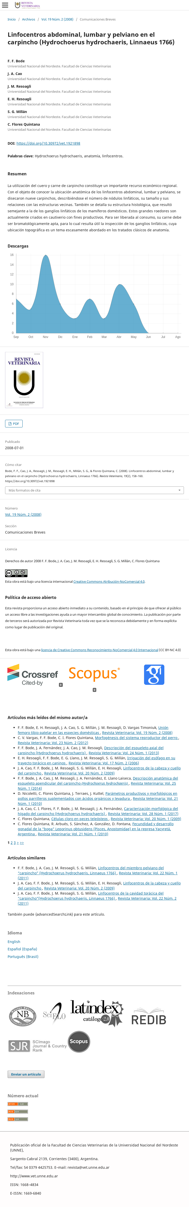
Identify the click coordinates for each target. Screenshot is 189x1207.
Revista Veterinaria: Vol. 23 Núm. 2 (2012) (53, 742)
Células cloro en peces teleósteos (80, 818)
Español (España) (22, 949)
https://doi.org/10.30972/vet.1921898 (48, 143)
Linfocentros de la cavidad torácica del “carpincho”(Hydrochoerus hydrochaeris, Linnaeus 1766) (91, 896)
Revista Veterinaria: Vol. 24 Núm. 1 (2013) (124, 752)
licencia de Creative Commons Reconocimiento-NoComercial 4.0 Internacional (99, 650)
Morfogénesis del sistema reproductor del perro (136, 737)
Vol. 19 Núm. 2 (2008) (57, 19)
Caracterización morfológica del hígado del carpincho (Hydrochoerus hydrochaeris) (98, 811)
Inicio (12, 19)
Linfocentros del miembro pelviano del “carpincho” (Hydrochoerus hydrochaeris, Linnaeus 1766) (91, 870)
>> (22, 842)
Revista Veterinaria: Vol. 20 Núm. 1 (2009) (146, 818)
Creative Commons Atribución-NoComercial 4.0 (109, 581)
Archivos (28, 19)
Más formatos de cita (24, 490)
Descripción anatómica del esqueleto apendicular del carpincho (98, 781)
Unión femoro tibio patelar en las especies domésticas (93, 730)
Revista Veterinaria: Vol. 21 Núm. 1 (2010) (73, 834)
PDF (15, 423)
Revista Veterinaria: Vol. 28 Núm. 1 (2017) (143, 813)
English (14, 941)
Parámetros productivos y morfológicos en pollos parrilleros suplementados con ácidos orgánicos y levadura (97, 796)
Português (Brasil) (23, 956)
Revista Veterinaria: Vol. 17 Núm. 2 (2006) (104, 763)
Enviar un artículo (26, 1074)
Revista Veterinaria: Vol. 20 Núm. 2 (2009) (79, 773)
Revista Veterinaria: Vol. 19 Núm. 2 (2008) (137, 732)
